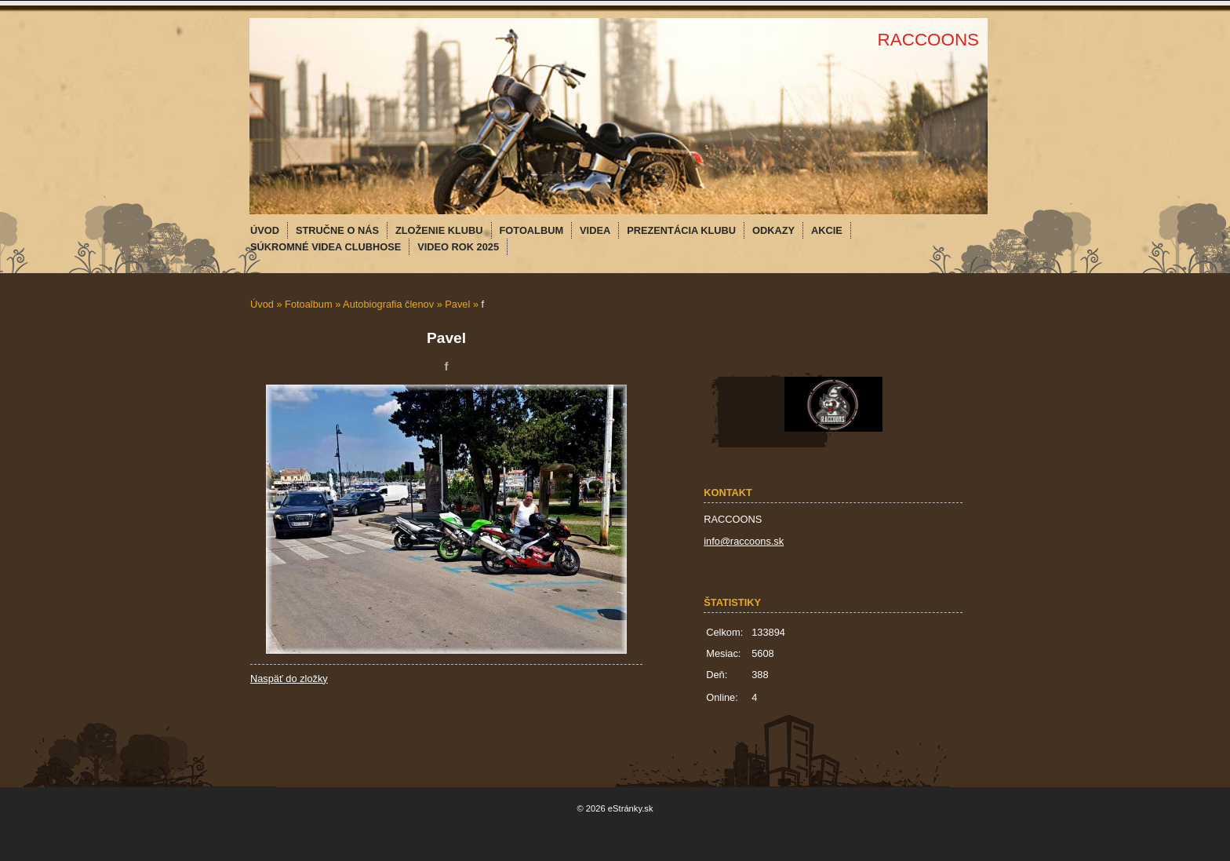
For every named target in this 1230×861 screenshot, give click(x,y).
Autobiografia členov (388, 304)
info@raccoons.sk (744, 541)
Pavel (457, 304)
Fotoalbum (308, 304)
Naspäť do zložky (289, 678)
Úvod (262, 304)
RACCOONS (928, 39)
